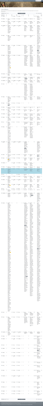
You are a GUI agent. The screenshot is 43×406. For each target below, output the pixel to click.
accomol (25, 151)
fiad (9, 240)
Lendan (19, 338)
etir (27, 129)
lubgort (26, 185)
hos (37, 376)
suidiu (25, 286)
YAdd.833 (35, 352)
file (39, 214)
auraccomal (38, 150)
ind (10, 114)
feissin (39, 249)
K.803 (1, 21)
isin (38, 119)
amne (37, 289)
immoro (26, 249)
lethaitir (39, 212)
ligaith (32, 57)
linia (39, 189)
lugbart (14, 184)
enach (31, 28)
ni (9, 65)
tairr (25, 235)
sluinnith (8, 140)
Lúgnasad (9, 25)
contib (10, 307)
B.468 (6, 179)
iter (8, 148)
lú (9, 36)
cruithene (31, 215)
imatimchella (38, 323)
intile (14, 16)
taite (37, 29)
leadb (3, 348)
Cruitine (9, 217)
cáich (26, 89)
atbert (8, 216)
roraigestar (31, 232)
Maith (9, 274)
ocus (24, 280)
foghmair (39, 29)
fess (26, 22)
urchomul (9, 150)
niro (27, 248)
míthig (27, 238)
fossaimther (25, 63)
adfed (30, 267)
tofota (31, 270)
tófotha (9, 261)
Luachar (31, 162)
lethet (26, 206)
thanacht (9, 209)
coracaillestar (9, 309)
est (9, 122)
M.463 (28, 188)
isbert (26, 212)
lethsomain (25, 195)
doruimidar (10, 133)
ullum (26, 255)
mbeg (37, 42)
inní (9, 59)
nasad (25, 26)
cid (24, 90)
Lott (8, 168)
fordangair (25, 127)
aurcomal (25, 150)
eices (30, 257)
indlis (10, 280)
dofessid (25, 272)
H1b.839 (17, 109)
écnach (8, 321)
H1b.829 (17, 35)
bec (8, 305)
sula (31, 231)
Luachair (25, 162)
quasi (9, 52)
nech (37, 392)
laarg (3, 96)
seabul (30, 227)
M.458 (28, 168)
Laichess (25, 21)
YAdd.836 (35, 365)
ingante (31, 251)
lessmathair (9, 51)
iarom (8, 267)
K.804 (1, 25)
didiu (37, 52)
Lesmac (25, 45)
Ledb (37, 348)
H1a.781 (12, 370)
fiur (37, 47)
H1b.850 (17, 174)
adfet (37, 265)
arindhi (30, 46)
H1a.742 (12, 45)
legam (3, 55)
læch (24, 22)
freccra (9, 247)
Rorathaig (9, 234)
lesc (3, 365)
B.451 (6, 80)
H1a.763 (12, 179)
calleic (25, 226)
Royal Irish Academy (19, 404)
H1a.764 (12, 184)
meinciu (31, 62)
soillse (8, 330)
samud (25, 89)
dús (26, 270)
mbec (9, 118)
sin (8, 281)
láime (9, 115)
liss (26, 46)
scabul (37, 226)
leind (38, 339)
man (39, 357)
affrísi (27, 265)
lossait (10, 282)
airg (8, 103)
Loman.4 (42, 370)
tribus (10, 262)
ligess (38, 56)
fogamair (9, 32)
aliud (26, 64)
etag (25, 56)
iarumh (38, 253)
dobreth (38, 224)
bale (32, 265)
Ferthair (27, 283)
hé (10, 254)
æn (37, 339)
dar (32, 231)
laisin (32, 263)
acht (9, 61)
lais (10, 31)
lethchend (31, 75)
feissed (25, 240)
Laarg (25, 96)
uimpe (39, 342)
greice (27, 122)
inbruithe (9, 286)
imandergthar (9, 318)
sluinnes (9, 138)
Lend (37, 370)
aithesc (38, 266)
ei (39, 259)
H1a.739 (12, 21)
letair (8, 214)
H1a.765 (12, 188)
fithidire (38, 219)
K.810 (1, 80)
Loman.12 (42, 189)
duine (24, 314)
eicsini (25, 276)
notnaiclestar (25, 290)
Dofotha (38, 239)
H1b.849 (17, 168)
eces (26, 262)
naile (24, 246)
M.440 (28, 45)
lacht (8, 81)
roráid (8, 272)
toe (8, 282)
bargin (25, 211)
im (26, 29)
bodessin (9, 255)
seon (37, 286)
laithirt (3, 179)
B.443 (6, 21)
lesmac (3, 45)
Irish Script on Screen (30, 404)
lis (31, 52)
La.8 (23, 45)
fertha (38, 28)
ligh (39, 57)
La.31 (23, 188)
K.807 (1, 55)
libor (8, 167)
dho (32, 247)
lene (3, 189)
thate (30, 30)
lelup (3, 35)
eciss (37, 216)
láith (8, 128)
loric (9, 103)
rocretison (31, 253)
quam (25, 64)
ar (27, 168)
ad (30, 262)
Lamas (25, 109)
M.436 (28, 21)
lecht (3, 154)
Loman (25, 176)
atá (25, 280)
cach (10, 36)
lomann (4, 176)
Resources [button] (17, 0)
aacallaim (9, 231)
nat (38, 59)
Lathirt (8, 179)
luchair (14, 162)
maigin (8, 269)
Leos (24, 312)
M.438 (28, 25)
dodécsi (8, 285)
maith (39, 269)
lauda (19, 117)
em (37, 59)
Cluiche (38, 32)
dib (38, 194)
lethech (38, 207)
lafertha (31, 29)
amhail (39, 248)
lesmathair (25, 51)
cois (39, 147)
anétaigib (9, 62)
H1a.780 (12, 365)
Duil (39, 317)
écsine (9, 268)
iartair (38, 147)
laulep (32, 35)
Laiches (9, 21)
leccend (25, 74)
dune (30, 314)
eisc (26, 205)
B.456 (6, 109)
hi (25, 285)
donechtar (31, 49)
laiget (30, 235)
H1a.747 (12, 96)
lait (39, 179)
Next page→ (23, 13)
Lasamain (38, 77)
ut (24, 317)
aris (8, 171)
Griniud (25, 318)
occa (24, 266)
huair (30, 118)
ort (24, 180)
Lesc (37, 365)
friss (38, 294)
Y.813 (34, 154)
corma (8, 182)
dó (10, 271)
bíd (24, 152)
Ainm (26, 209)
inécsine (9, 241)
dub (24, 88)
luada (3, 117)
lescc (14, 365)
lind (9, 180)
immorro (25, 144)
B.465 (6, 168)
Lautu (25, 117)
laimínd (8, 114)
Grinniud (38, 319)
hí (9, 178)
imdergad (9, 317)
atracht (10, 267)
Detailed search (21, 0)
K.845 (1, 370)
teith (31, 81)
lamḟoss (8, 110)
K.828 (1, 179)
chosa (9, 148)
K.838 (1, 338)
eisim (37, 354)
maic (30, 27)
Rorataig (38, 231)
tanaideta (38, 208)
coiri (26, 285)
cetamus (10, 205)
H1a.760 (12, 168)
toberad (31, 246)
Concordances (14, 0)
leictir (37, 345)
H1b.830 (17, 45)
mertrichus (25, 170)
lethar (39, 349)
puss (9, 111)
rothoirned (9, 297)
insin (26, 142)
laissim (8, 78)
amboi (10, 269)
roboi (32, 227)
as (37, 62)
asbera (8, 276)
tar (25, 228)
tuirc (38, 225)
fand (26, 177)
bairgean (9, 215)
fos (37, 110)
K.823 (1, 162)
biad (8, 303)
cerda (30, 132)
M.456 (28, 162)
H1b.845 (17, 154)
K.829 (1, 184)
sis (38, 345)
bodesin (9, 224)
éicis (27, 214)
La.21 (23, 141)
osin (37, 377)
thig (8, 227)
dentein (31, 243)
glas (9, 144)
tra (30, 136)
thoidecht (38, 31)
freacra (31, 245)
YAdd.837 (35, 370)
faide (39, 391)
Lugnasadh (4, 25)
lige (30, 56)
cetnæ (38, 284)
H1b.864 (17, 348)
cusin (38, 263)
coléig (8, 230)
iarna (26, 314)
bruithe (8, 239)
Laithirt (25, 179)
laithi (24, 130)
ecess (24, 274)
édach (8, 57)
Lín (24, 188)
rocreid (38, 251)
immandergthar (26, 313)
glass (26, 144)
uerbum (9, 266)
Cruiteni (26, 259)
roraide (38, 267)
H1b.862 (17, 338)
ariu (25, 58)
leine (37, 342)
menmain (25, 216)
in (9, 23)
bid (9, 254)
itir (37, 151)
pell (39, 41)
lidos (8, 123)
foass (8, 23)
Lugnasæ (14, 25)
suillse (30, 320)
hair (27, 314)
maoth (38, 44)
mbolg (39, 353)
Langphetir (38, 145)
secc (37, 347)
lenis (8, 37)
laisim (37, 78)
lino (31, 188)
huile (25, 95)
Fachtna (25, 133)
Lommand (9, 176)
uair (8, 119)
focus (8, 296)
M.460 (28, 176)
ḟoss (24, 110)
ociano (25, 209)
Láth (24, 174)
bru (27, 278)
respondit (9, 265)
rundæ (31, 90)
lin (13, 188)
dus (31, 277)
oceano (8, 211)
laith (24, 92)
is (9, 46)
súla (24, 228)
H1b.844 (17, 141)
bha (10, 238)
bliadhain (38, 30)
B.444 (6, 25)
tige (39, 394)
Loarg (30, 96)
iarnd (31, 314)
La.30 (23, 184)
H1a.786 (12, 393)
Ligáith (27, 56)
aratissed (25, 248)
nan (30, 79)
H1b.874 (17, 393)
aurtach (9, 28)
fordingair (25, 84)
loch (24, 85)
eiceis (31, 239)
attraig (25, 257)
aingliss (25, 142)
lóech (8, 22)
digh (38, 17)
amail (8, 254)
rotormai (38, 288)
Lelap (8, 35)
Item (8, 326)
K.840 (1, 348)
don (8, 47)
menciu (25, 61)
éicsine (39, 283)
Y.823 (34, 189)
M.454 (28, 154)
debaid (10, 53)
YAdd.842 (35, 393)
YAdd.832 (35, 348)
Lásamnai (9, 77)
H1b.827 (17, 21)
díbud (25, 319)
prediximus (9, 130)
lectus (8, 156)
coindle (9, 325)
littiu (19, 393)
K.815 (1, 109)
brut (39, 371)
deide (24, 203)
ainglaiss (9, 142)
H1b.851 (17, 176)
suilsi (26, 319)
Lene (30, 189)
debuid (25, 53)
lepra (39, 387)
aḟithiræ (9, 222)
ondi (39, 42)
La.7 (23, 35)
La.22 (23, 154)
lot (10, 168)
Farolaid (9, 223)
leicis (30, 223)
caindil (37, 277)
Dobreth (9, 228)
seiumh (39, 251)
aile (38, 247)
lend (3, 370)
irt (10, 180)
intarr (10, 239)
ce (31, 294)
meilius (38, 185)
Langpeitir (38, 141)
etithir (26, 115)
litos (32, 122)
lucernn (32, 332)
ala (37, 247)
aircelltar (31, 63)
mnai (24, 48)
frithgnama (25, 233)
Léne (24, 189)
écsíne (9, 220)
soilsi (37, 324)
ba (26, 286)
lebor (37, 387)
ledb (13, 348)
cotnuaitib (25, 289)
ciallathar (38, 63)
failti (24, 284)
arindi (37, 212)
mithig (8, 243)
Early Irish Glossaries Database (4, 0)
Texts (11, 0)
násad (10, 27)
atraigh (39, 261)
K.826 (1, 174)
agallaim (38, 228)
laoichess (19, 21)
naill (9, 303)
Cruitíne (9, 270)
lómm (10, 177)
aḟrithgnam (9, 233)
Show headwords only (3, 11)
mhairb (8, 155)
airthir (38, 148)
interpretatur (25, 123)
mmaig (25, 220)
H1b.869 (17, 370)
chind (8, 152)
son (25, 152)
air (32, 314)
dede (30, 203)
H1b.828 (17, 25)
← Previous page (20, 13)
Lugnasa (25, 25)
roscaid (8, 323)
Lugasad (31, 25)
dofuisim (25, 46)
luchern (10, 333)
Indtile (38, 16)
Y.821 (34, 184)
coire (8, 304)
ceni (24, 60)
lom (26, 176)
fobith (8, 249)
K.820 (1, 141)
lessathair (25, 50)
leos (3, 312)
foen (10, 278)
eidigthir (39, 115)
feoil (38, 351)
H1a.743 (12, 55)
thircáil (8, 244)
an (24, 56)
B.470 (6, 189)
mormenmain (31, 234)
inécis (9, 227)
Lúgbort (9, 184)
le (9, 281)
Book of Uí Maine (10, 404)
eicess (30, 233)
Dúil (26, 317)
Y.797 (34, 35)
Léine (8, 190)
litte (3, 393)
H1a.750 (12, 109)
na (26, 114)
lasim (30, 78)
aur (8, 151)
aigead (10, 326)
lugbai (30, 131)
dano (26, 93)
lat (18, 168)
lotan (38, 394)
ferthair (32, 287)
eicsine (25, 227)
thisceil (25, 239)
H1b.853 (17, 184)
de (26, 49)
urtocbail (38, 384)
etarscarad (38, 200)
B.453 (6, 96)
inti (25, 48)
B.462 (6, 154)
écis (8, 219)
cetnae (27, 274)
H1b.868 (17, 365)
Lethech (9, 212)
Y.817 (34, 168)
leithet (32, 209)
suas (37, 346)
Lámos (8, 109)
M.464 (28, 189)
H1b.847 (17, 162)
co (38, 74)
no (32, 53)
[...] (4, 16)
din (10, 266)
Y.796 (34, 25)
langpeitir (4, 141)
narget (30, 134)
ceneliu (25, 205)
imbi (30, 61)
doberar (31, 289)
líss (10, 52)
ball (24, 97)
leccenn (31, 74)
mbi (24, 136)
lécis (9, 225)
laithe (9, 131)
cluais (39, 74)
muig (8, 225)
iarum (25, 91)
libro (10, 167)
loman (14, 176)
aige (31, 99)
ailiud (39, 65)
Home (9, 0)
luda (13, 117)
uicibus (8, 263)
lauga (37, 119)
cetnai (10, 289)
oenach (25, 27)
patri (8, 38)
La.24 (23, 162)
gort (8, 187)
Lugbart (31, 184)
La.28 (23, 176)
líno (25, 188)
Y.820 (34, 179)
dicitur (10, 104)
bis (31, 210)
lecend (8, 74)
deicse (25, 270)
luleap (8, 36)
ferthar (8, 302)
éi (24, 255)
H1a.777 (12, 352)
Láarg (8, 96)
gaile (9, 128)
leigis (26, 220)
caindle (38, 320)
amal (26, 247)
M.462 (28, 184)
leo (9, 97)
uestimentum (9, 72)
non (9, 149)
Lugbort (25, 184)
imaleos (8, 328)
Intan (32, 135)
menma (31, 291)
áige (8, 99)
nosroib (8, 181)
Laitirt (38, 179)
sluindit (32, 137)
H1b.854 (17, 188)
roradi (25, 262)
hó (37, 74)
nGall (9, 145)
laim (39, 119)
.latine (37, 388)
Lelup (37, 35)
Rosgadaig (38, 318)
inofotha (31, 259)
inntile (3, 16)
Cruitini (25, 291)
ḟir (25, 320)
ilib (10, 62)
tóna (8, 149)
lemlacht (4, 80)
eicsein (32, 218)
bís (10, 147)
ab (10, 77)
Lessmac (31, 45)
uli (10, 108)
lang (24, 143)
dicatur (31, 186)
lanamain (39, 198)
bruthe (30, 278)
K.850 (1, 393)
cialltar (25, 62)
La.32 (23, 189)
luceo (27, 164)
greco (37, 123)
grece (9, 123)
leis (26, 215)
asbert (26, 235)
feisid (38, 242)
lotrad (8, 170)
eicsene (31, 247)
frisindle (31, 276)
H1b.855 (17, 189)
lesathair (38, 51)
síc (10, 149)
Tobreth (25, 223)
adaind (8, 280)
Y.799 (34, 55)
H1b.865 (17, 352)
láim (24, 119)
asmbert (32, 214)
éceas (8, 240)
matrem (9, 40)
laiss (37, 217)
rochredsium (9, 257)
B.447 (6, 45)
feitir (8, 144)
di (27, 115)
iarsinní (8, 46)
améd (8, 132)
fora (8, 207)
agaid (39, 321)
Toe (9, 290)
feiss (10, 22)
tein (8, 262)
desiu (30, 290)
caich (32, 89)
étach (8, 71)
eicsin (38, 254)
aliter (39, 40)
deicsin (38, 278)
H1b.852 (17, 179)
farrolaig (25, 218)
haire (10, 65)
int (9, 56)
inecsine (9, 236)
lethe (9, 207)
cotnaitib (31, 293)
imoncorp (9, 108)
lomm (32, 177)
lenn (39, 338)
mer (32, 118)
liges (31, 56)
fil (25, 118)
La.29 (23, 179)
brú (9, 293)
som (37, 60)
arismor (8, 210)
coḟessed (9, 246)
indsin (9, 143)
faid (37, 391)
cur (27, 227)
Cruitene (25, 264)
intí (9, 48)
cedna (39, 282)
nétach (26, 59)
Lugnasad (19, 25)
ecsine (8, 294)
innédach (9, 64)
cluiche (8, 26)
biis (39, 148)
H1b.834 (17, 80)
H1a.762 (12, 176)
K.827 (1, 176)
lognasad (31, 26)
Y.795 (34, 21)
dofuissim (38, 46)
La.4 (23, 21)
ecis (38, 227)
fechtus (8, 218)
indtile (19, 16)
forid (27, 135)
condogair (9, 299)
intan (10, 135)
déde (8, 203)
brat (39, 341)
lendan (3, 338)
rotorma (9, 295)
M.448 (28, 109)
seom (37, 245)
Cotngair (31, 286)
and (8, 137)
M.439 (28, 35)
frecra (25, 241)
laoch (37, 22)
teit (30, 265)
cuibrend (9, 100)
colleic (30, 228)
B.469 (6, 184)
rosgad (30, 318)
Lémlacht (9, 80)
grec (30, 123)
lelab (14, 35)
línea (10, 190)
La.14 (23, 96)
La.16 (23, 109)
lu (26, 117)
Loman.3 (42, 365)
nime (38, 61)
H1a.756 (12, 154)
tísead (8, 256)
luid (39, 215)
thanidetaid (31, 208)
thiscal (38, 240)
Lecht (8, 154)
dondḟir (31, 47)
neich (24, 208)
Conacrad (27, 282)
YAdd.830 (35, 338)
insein (39, 142)
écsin (8, 248)
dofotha (38, 256)
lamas (3, 109)
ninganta (9, 253)
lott (9, 171)
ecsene (30, 283)
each (10, 78)
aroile (9, 191)
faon (39, 275)
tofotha (9, 242)
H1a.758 (12, 162)
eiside (37, 218)
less (30, 51)
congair (38, 291)
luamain (38, 356)
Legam (8, 55)
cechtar (8, 49)
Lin (30, 188)
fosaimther (9, 70)
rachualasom (25, 244)
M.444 (28, 80)
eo (10, 155)
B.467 (6, 176)
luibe (9, 187)
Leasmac (9, 45)
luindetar (9, 329)
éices (27, 226)
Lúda (8, 117)
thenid (8, 245)
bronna (26, 87)
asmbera (31, 272)
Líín (8, 189)
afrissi (30, 273)
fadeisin (31, 222)
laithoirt (14, 179)
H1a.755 (12, 141)
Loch (24, 93)
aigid (24, 320)
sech (8, 177)
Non (25, 149)
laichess (4, 21)
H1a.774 (12, 338)
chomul (10, 151)
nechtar (25, 49)
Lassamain (31, 77)
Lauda (38, 117)
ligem (27, 55)
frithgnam (38, 230)
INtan (26, 134)
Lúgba (10, 132)
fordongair (38, 204)
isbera (37, 271)
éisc (8, 206)
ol (10, 274)
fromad (8, 260)
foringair (27, 203)
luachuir (4, 162)
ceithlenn (32, 27)
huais (37, 378)
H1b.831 (17, 55)
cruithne (31, 295)
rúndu (25, 90)
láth (18, 174)
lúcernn (26, 332)
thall (8, 288)
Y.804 (34, 96)
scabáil (25, 224)
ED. (10, 67)
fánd (8, 178)
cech (24, 59)
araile (24, 196)
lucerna (9, 334)
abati (10, 37)
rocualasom (31, 248)
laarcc (14, 96)
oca (37, 272)
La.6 (23, 25)
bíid (24, 149)
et (38, 38)
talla (37, 17)
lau (26, 35)
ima (8, 327)
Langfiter (9, 141)
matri (39, 38)
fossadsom (31, 59)
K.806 (1, 45)
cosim (31, 265)
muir (8, 161)
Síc (27, 49)
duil (32, 317)
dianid (31, 206)
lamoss (14, 109)
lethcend (9, 75)
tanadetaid (26, 207)
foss (8, 61)
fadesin (25, 219)
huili (32, 93)
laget (24, 232)
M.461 (28, 179)
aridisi (39, 271)
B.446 (6, 35)
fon (8, 284)
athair (32, 50)
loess (30, 323)
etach (32, 60)
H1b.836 (17, 96)
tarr (10, 228)
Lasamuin (25, 77)
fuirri (26, 211)
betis (25, 60)
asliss (32, 46)
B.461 (6, 141)
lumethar (32, 323)
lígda (8, 59)
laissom (25, 29)
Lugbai (26, 130)
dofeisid (38, 280)
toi (30, 274)
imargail (38, 53)
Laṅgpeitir (25, 141)
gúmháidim (9, 251)
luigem (31, 119)
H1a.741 (12, 35)
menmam (31, 219)
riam (27, 90)
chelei (37, 195)
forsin (26, 118)
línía (26, 189)
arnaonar (38, 340)
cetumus (32, 205)
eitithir (32, 115)
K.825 (1, 168)
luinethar (26, 321)
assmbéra (25, 265)
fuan (37, 341)
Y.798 (34, 45)
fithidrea (25, 217)
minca (10, 63)
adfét (25, 260)
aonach (38, 27)
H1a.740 (12, 25)
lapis (24, 124)
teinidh (38, 241)
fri (38, 60)
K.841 (1, 352)
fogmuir (32, 30)
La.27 (23, 174)
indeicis (31, 225)
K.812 (1, 96)
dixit (9, 263)
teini (30, 260)
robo (30, 237)
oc (26, 227)
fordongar (31, 204)
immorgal (25, 52)
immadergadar (31, 313)
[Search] (38, 0)
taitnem (25, 163)
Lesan (37, 352)
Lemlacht (25, 80)
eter (8, 131)
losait (26, 210)
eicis (30, 217)
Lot (24, 168)
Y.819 (34, 176)
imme (26, 320)
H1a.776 (12, 348)
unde (8, 104)
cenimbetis (9, 67)
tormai (30, 284)
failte (10, 302)
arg (8, 97)
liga (26, 57)
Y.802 (34, 80)
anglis (37, 142)
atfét (8, 271)
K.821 (1, 154)
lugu (24, 118)
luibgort (9, 186)
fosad (39, 59)
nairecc (26, 246)
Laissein (25, 256)
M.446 (28, 96)
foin (26, 267)
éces (10, 230)
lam (26, 109)
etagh (37, 57)
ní (24, 58)
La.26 (23, 168)
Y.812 (34, 141)
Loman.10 (42, 393)
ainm (8, 27)
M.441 (28, 55)
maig (32, 222)
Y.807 (34, 109)
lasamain (14, 77)
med (25, 131)
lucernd (39, 332)
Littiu (37, 393)
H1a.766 (12, 189)
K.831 (1, 189)
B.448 (6, 55)
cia (24, 241)
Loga (10, 29)
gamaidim (25, 245)
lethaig (8, 278)
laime (8, 112)
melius (8, 185)
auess (37, 337)
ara (26, 61)
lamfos (30, 110)
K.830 (1, 188)
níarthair (25, 147)
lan (30, 36)
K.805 (1, 35)
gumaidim (39, 246)
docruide (32, 91)
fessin (31, 252)
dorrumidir (25, 132)
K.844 (1, 365)
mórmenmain (9, 235)
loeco (8, 19)
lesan (3, 352)
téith (9, 81)
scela (9, 271)
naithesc (26, 261)
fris (8, 277)
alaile (30, 196)
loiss (32, 319)
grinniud (9, 324)
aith (25, 57)
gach (31, 36)
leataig (31, 274)
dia (39, 194)
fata (39, 143)
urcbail (38, 383)
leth (26, 74)
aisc (37, 366)
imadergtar (38, 313)
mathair (32, 51)
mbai (24, 259)
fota (9, 147)
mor (30, 209)
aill (37, 295)
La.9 (23, 55)
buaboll (39, 377)
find (37, 372)
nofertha (9, 31)
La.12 (23, 80)
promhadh (38, 255)
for (31, 207)
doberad (25, 242)
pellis (38, 43)
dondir (25, 47)
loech (10, 23)
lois (26, 318)
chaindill (25, 269)
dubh (26, 85)
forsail (25, 135)
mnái (8, 48)
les (39, 352)
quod (8, 122)
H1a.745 (12, 80)
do (39, 33)
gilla (8, 226)
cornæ (37, 181)
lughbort (4, 184)
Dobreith (31, 226)
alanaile (8, 252)
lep (27, 35)
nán (8, 79)
